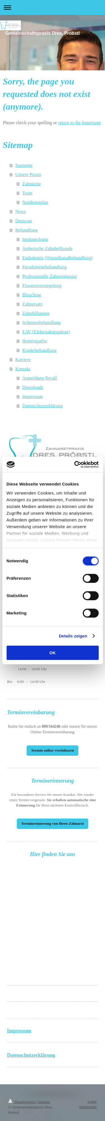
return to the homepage (79, 122)
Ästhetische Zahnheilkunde (47, 248)
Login (92, 1101)
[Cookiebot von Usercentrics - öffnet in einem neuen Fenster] (75, 464)
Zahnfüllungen (35, 313)
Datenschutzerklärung (42, 405)
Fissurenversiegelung (41, 285)
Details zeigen (73, 636)
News (20, 211)
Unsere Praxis (28, 174)
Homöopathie (34, 341)
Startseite (23, 165)
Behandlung (26, 230)
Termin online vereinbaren (52, 750)
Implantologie (35, 239)
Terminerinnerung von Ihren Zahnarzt (52, 823)
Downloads (32, 387)
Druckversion (22, 1102)
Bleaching (31, 294)
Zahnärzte (31, 183)
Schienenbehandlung (41, 322)
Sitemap (44, 1102)
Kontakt (22, 368)
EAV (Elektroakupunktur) (46, 331)
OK (52, 652)
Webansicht (88, 1107)
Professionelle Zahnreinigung (49, 276)
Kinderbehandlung (39, 350)
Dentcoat (23, 220)
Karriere (23, 359)
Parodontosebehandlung (44, 267)
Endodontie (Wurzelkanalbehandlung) (57, 257)
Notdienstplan (35, 202)
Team (27, 193)
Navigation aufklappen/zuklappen (52, 7)
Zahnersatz (32, 304)
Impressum (32, 396)
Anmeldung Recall (39, 378)
